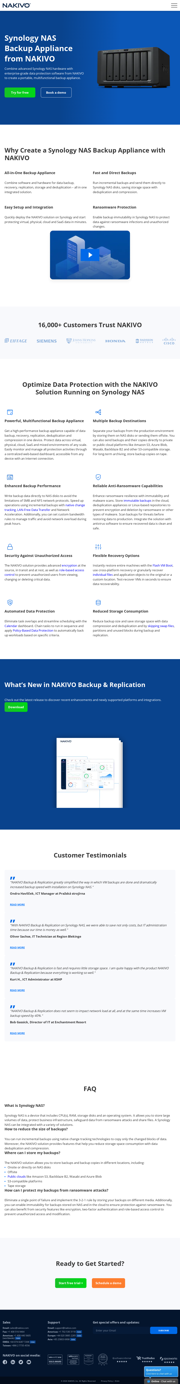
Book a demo (56, 92)
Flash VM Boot (163, 565)
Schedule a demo (108, 1283)
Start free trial (71, 1283)
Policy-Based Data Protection (33, 630)
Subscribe (163, 1330)
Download (16, 707)
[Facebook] (5, 1362)
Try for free (20, 92)
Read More (17, 904)
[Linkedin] (13, 1362)
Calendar (11, 626)
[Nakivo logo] (17, 5)
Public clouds (17, 1176)
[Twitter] (21, 1362)
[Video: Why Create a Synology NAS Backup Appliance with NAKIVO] (90, 257)
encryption (69, 565)
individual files (103, 575)
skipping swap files (161, 626)
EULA (117, 1381)
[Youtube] (29, 1362)
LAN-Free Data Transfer (33, 510)
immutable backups (137, 500)
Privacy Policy (107, 1381)
